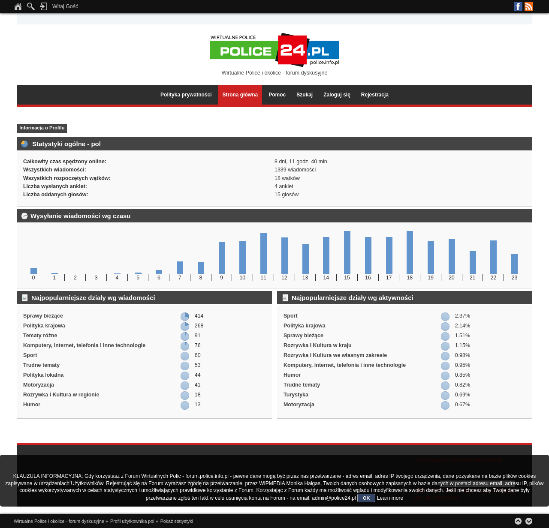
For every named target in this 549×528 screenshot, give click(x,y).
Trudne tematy (41, 365)
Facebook (518, 6)
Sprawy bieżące (43, 316)
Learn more (390, 498)
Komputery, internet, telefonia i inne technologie (84, 345)
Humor (31, 405)
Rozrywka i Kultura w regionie (61, 395)
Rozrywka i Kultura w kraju (318, 345)
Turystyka (296, 395)
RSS (529, 6)
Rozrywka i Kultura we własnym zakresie (335, 355)
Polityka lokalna (43, 375)
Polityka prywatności (185, 95)
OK (366, 498)
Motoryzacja (38, 385)
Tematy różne (40, 336)
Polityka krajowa (44, 326)
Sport (30, 355)
